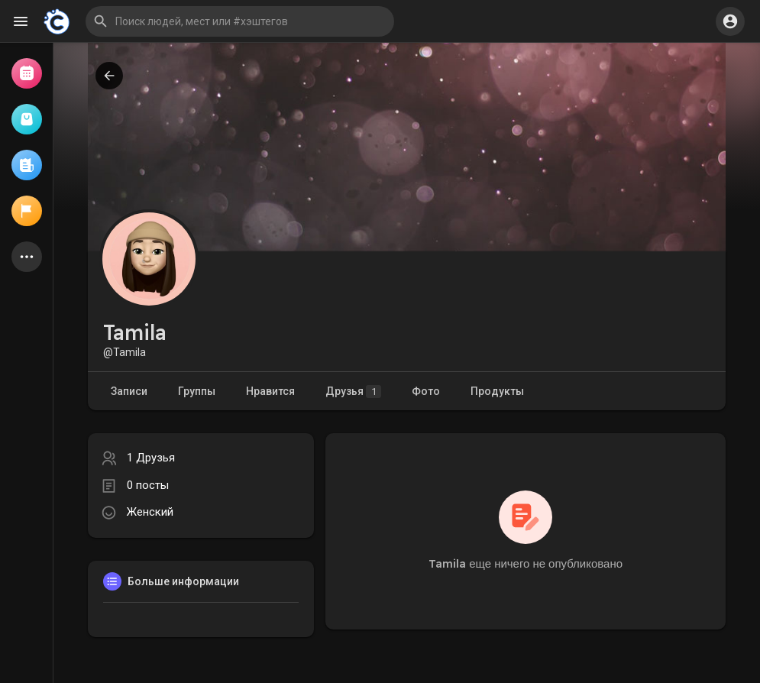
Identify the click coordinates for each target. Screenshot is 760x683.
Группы (196, 391)
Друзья (353, 391)
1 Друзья (151, 458)
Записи (129, 391)
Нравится (270, 391)
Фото (426, 391)
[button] (240, 21)
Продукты (497, 391)
